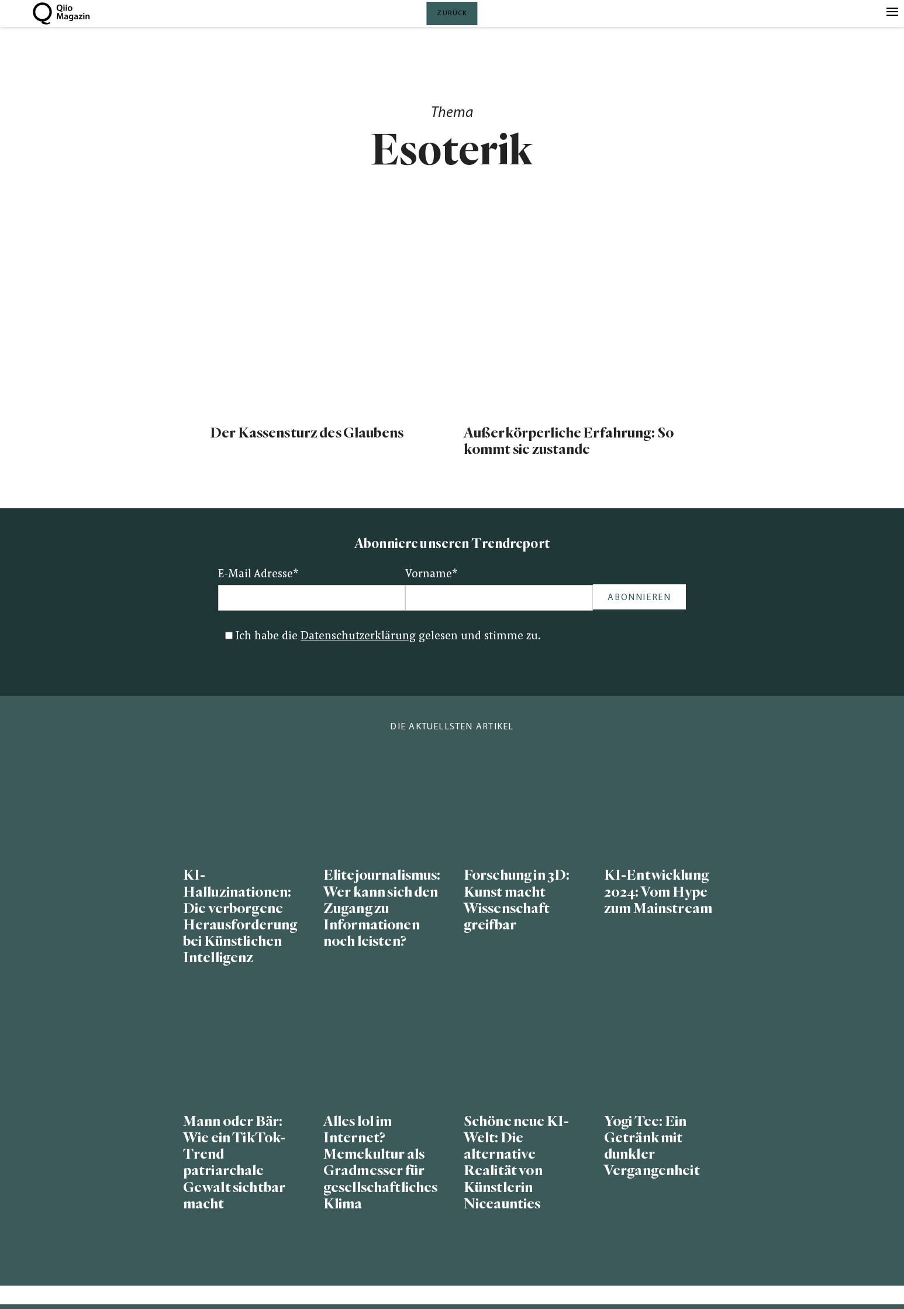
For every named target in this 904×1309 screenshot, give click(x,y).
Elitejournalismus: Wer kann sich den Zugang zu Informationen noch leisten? (381, 908)
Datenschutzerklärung (358, 636)
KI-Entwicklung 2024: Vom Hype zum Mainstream (658, 891)
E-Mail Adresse (258, 574)
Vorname (431, 574)
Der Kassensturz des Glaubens (306, 433)
